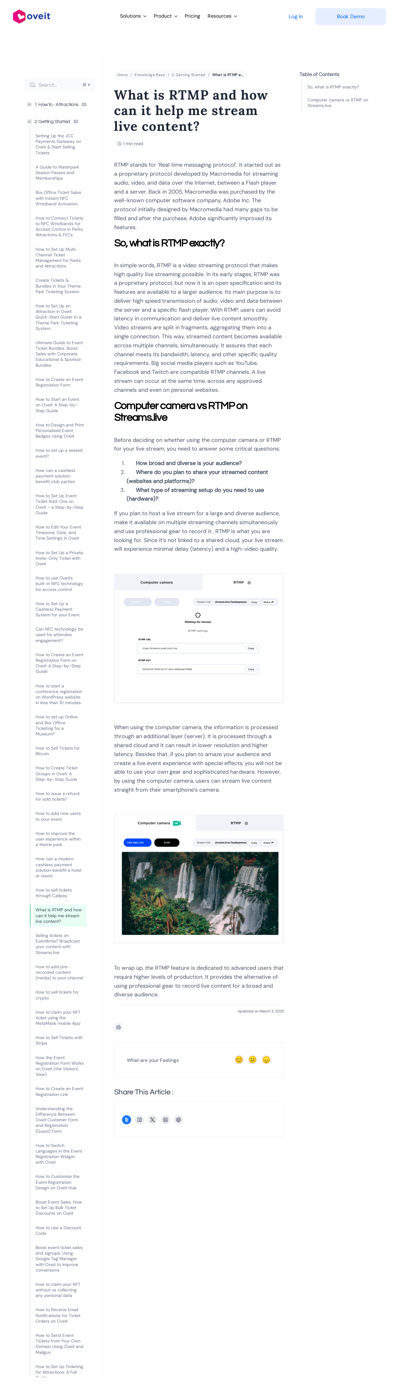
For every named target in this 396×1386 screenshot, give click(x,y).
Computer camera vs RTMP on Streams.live (338, 103)
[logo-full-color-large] (31, 8)
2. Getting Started (188, 75)
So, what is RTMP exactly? (333, 87)
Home (122, 75)
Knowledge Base (150, 75)
